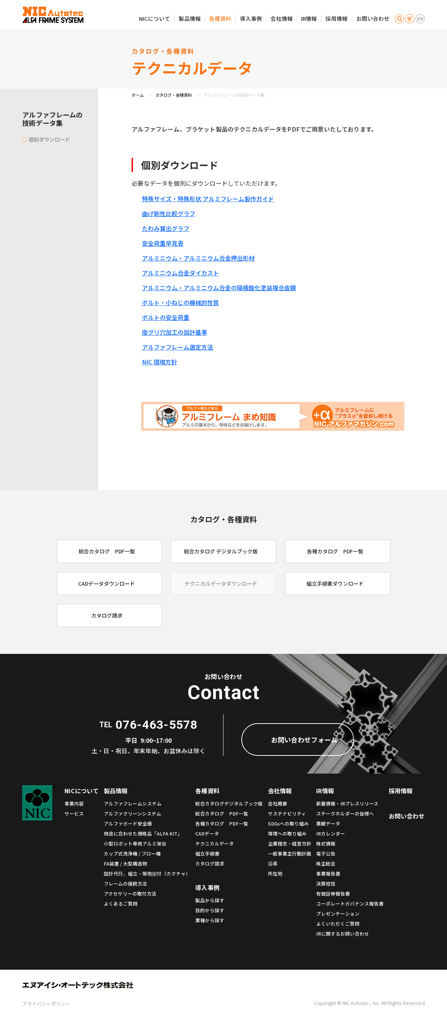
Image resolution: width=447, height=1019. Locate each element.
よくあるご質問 (121, 903)
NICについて (154, 18)
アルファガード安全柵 (128, 823)
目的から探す (209, 910)
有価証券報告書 (333, 893)
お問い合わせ (373, 18)
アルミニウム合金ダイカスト (180, 272)
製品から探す (209, 900)
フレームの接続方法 (125, 883)
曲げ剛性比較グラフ (168, 213)
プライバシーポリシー (46, 1003)
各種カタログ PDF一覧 (221, 823)
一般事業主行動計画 (289, 853)
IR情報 (309, 18)
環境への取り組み (287, 833)
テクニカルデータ (214, 843)
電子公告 (325, 853)
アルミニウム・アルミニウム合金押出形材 (198, 258)
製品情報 (190, 18)
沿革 (273, 863)
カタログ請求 (209, 863)
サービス (74, 813)
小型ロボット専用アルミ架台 (135, 843)
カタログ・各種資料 (173, 95)
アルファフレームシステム (133, 803)
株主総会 (325, 863)
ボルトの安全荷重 (165, 317)
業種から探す (209, 920)
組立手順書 (207, 853)
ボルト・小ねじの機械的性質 (180, 302)
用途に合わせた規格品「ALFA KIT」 (143, 833)
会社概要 (277, 803)
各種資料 (220, 18)
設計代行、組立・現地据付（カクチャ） (147, 873)
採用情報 (336, 18)
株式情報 (325, 843)
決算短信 (325, 883)
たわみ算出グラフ (165, 228)
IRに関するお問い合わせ (342, 933)
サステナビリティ (287, 813)
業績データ (328, 823)
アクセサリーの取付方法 (130, 893)
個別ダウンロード (49, 139)
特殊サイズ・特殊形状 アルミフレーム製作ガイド (208, 198)
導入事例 (251, 18)
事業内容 (74, 803)
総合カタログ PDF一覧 (221, 813)
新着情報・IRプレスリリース (347, 803)
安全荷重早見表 (162, 243)
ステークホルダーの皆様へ (345, 813)
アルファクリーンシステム (132, 813)
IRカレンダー (330, 833)
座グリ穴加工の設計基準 (174, 332)
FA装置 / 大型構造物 (125, 863)
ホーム (138, 95)
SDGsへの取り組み (288, 823)
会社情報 (282, 18)
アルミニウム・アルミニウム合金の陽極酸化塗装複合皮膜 (219, 287)
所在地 (275, 873)
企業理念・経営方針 (289, 843)
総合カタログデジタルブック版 (229, 803)
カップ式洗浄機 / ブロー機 (132, 853)
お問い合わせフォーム (304, 739)
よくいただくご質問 (338, 923)
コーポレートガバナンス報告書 (350, 903)
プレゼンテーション (338, 913)
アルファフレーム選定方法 (177, 347)
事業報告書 (328, 873)
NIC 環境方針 (159, 361)
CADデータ (207, 833)
